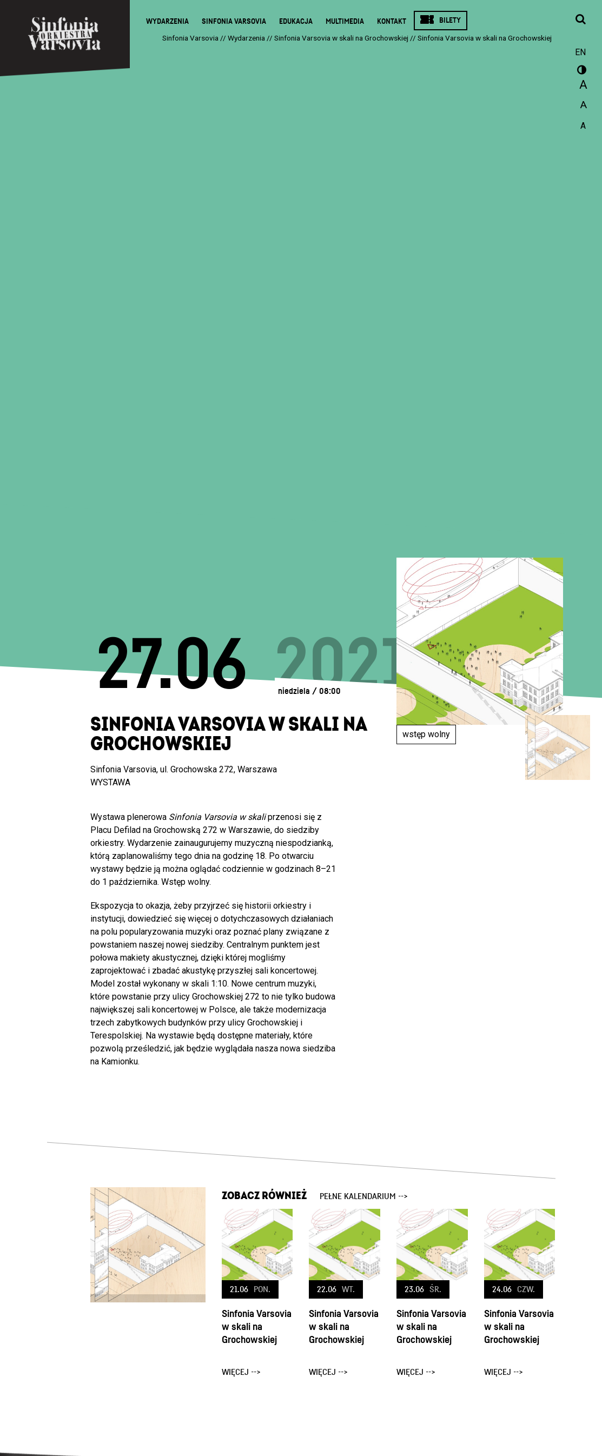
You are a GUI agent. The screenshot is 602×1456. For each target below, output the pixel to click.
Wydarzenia (167, 21)
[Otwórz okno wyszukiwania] (580, 20)
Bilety (450, 20)
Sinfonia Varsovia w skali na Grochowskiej (257, 1327)
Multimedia (345, 21)
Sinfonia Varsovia (234, 21)
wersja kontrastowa (580, 71)
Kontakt (391, 21)
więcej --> (241, 1372)
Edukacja (296, 21)
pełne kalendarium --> (364, 1196)
